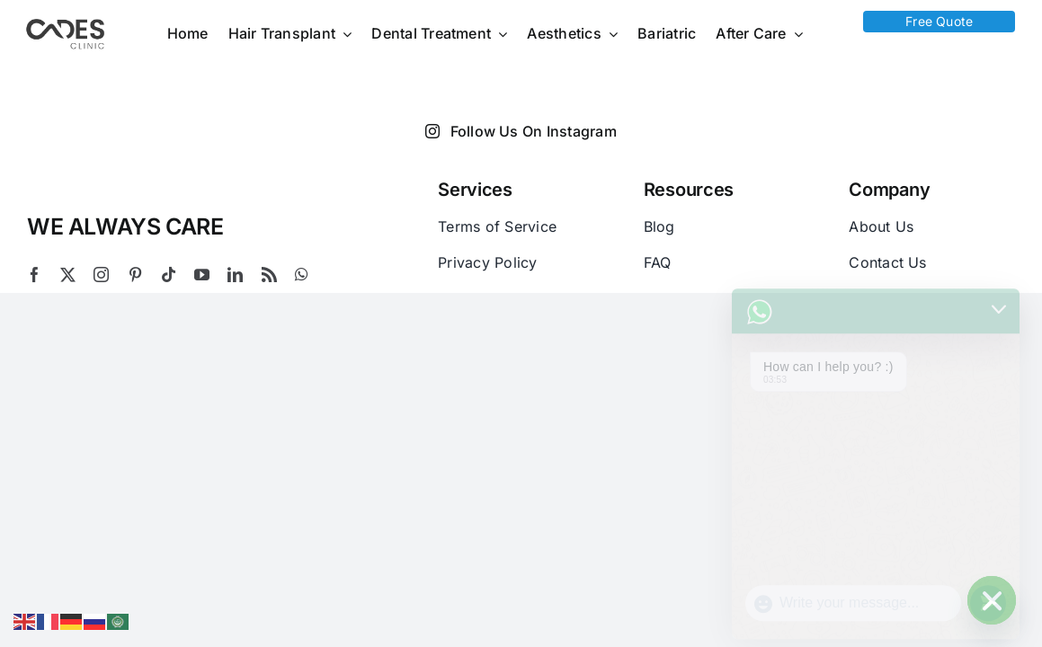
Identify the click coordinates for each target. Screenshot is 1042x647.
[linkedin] (235, 274)
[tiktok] (168, 274)
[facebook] (34, 274)
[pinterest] (135, 274)
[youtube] (201, 274)
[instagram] (101, 274)
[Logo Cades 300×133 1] (65, 23)
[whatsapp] (301, 274)
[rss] (269, 274)
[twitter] (68, 274)
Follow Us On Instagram (521, 131)
